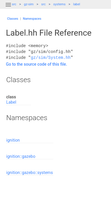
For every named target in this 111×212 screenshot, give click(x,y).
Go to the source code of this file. (36, 64)
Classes (12, 19)
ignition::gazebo (20, 156)
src (43, 4)
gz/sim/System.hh (50, 57)
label (76, 4)
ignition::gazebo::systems (29, 172)
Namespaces (32, 19)
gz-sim (29, 4)
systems (59, 4)
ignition (13, 140)
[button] (8, 8)
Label (11, 102)
